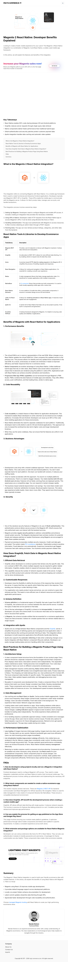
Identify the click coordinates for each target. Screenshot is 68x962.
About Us (8, 947)
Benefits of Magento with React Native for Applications (22, 146)
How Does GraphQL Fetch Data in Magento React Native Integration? (26, 149)
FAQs (7, 154)
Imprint (7, 952)
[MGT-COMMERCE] (12, 2)
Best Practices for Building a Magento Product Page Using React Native (27, 151)
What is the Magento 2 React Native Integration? (20, 141)
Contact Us (9, 949)
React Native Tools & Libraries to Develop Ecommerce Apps (23, 143)
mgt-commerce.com (36, 958)
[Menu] (63, 3)
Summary (8, 156)
